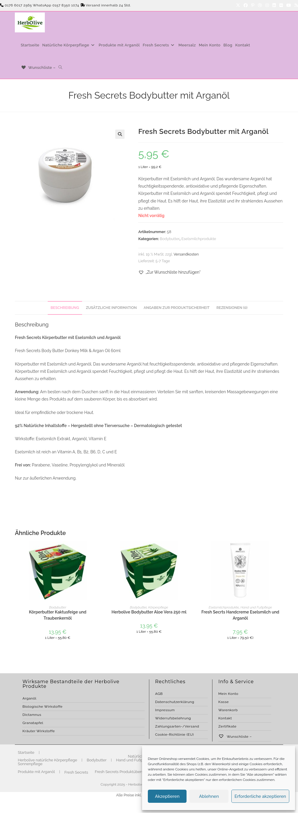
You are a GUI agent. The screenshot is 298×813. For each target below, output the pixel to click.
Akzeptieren (167, 796)
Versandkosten (185, 254)
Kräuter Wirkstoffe (38, 731)
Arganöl (29, 698)
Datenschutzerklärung (174, 702)
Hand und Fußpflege (256, 607)
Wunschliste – (235, 736)
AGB (159, 694)
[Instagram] (267, 5)
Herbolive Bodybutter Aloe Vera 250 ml (148, 612)
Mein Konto (228, 694)
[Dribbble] (260, 5)
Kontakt (225, 718)
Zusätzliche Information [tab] (111, 307)
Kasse (223, 702)
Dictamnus (31, 715)
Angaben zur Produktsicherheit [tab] (176, 307)
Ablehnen (209, 796)
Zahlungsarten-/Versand (177, 726)
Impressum (165, 710)
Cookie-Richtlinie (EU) (174, 734)
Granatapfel (32, 723)
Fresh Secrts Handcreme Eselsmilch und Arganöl (240, 615)
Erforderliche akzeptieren (260, 796)
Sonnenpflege (30, 764)
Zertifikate (227, 726)
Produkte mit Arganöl (36, 772)
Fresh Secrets (76, 772)
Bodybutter (170, 239)
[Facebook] (245, 5)
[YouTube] (289, 5)
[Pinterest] (252, 5)
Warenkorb (228, 710)
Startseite (26, 752)
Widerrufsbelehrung (173, 718)
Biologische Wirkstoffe (42, 706)
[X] (238, 5)
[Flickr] (281, 5)
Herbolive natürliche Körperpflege (47, 760)
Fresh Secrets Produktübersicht (122, 772)
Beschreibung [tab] (65, 307)
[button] (120, 134)
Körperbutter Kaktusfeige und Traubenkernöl (57, 615)
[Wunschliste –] (38, 67)
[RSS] (295, 5)
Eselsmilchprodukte (198, 239)
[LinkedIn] (274, 5)
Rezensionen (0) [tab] (232, 307)
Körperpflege (158, 607)
